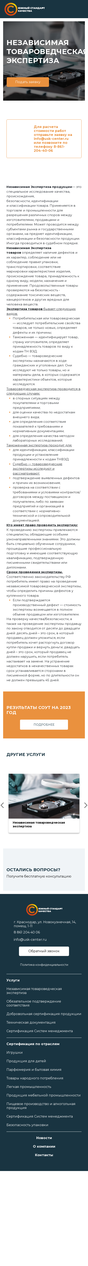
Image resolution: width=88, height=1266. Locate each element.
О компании (44, 1146)
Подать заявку (27, 82)
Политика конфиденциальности (44, 965)
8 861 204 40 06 (27, 932)
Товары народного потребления (34, 1078)
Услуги (13, 980)
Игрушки (14, 1053)
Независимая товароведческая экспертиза (34, 991)
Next (85, 805)
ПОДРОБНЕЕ (44, 725)
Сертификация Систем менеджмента (39, 1031)
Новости (44, 1138)
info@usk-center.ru (30, 940)
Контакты (44, 1155)
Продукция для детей (26, 1061)
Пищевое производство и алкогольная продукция (40, 1106)
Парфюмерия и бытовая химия (34, 1070)
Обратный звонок (44, 951)
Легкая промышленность (28, 1087)
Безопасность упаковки (27, 1125)
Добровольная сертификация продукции (43, 1014)
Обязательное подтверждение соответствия (33, 1003)
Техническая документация (31, 1022)
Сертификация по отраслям (32, 1044)
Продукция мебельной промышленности (43, 1095)
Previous (3, 805)
